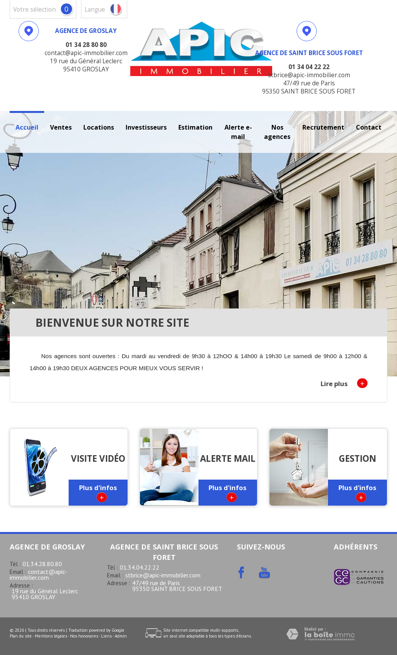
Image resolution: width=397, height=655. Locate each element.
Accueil (27, 127)
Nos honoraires (84, 636)
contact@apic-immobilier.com (38, 574)
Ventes (61, 127)
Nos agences (277, 132)
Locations (98, 127)
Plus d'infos (98, 492)
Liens (106, 636)
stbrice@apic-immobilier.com (162, 575)
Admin (121, 636)
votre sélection (34, 9)
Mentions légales (51, 636)
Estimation (195, 127)
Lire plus (344, 383)
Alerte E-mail (238, 132)
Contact (368, 127)
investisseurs (146, 127)
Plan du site (21, 636)
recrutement (323, 127)
